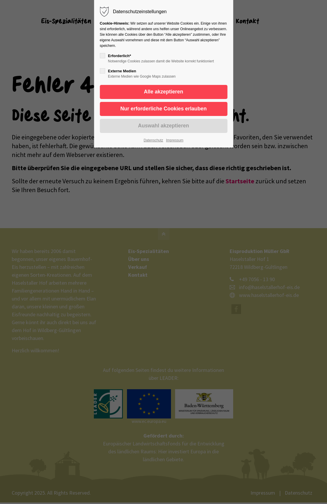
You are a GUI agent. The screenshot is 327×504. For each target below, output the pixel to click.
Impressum (174, 140)
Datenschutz (153, 140)
